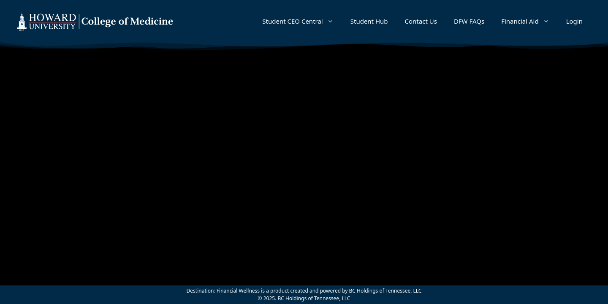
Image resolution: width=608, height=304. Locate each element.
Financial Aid (529, 21)
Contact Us (421, 21)
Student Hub (369, 21)
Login (574, 21)
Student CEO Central (302, 21)
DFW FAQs (469, 21)
